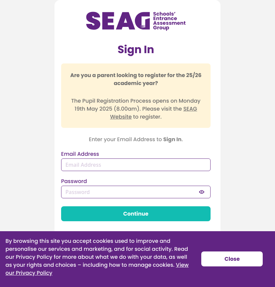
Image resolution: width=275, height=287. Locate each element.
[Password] (136, 192)
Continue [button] (135, 214)
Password (74, 181)
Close (232, 259)
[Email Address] (136, 164)
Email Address (80, 154)
